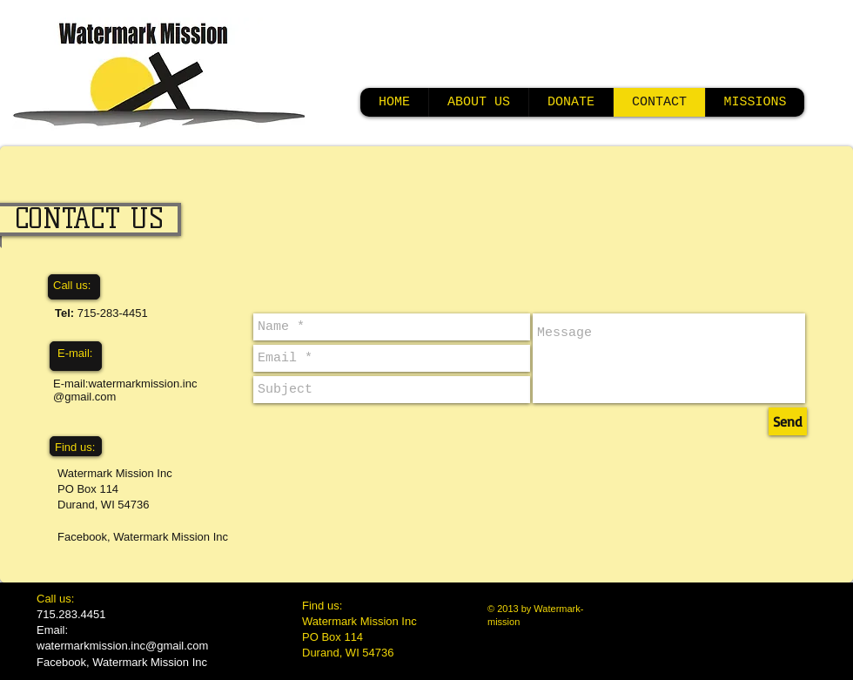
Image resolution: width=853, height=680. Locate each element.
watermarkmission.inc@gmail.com (122, 645)
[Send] (788, 421)
